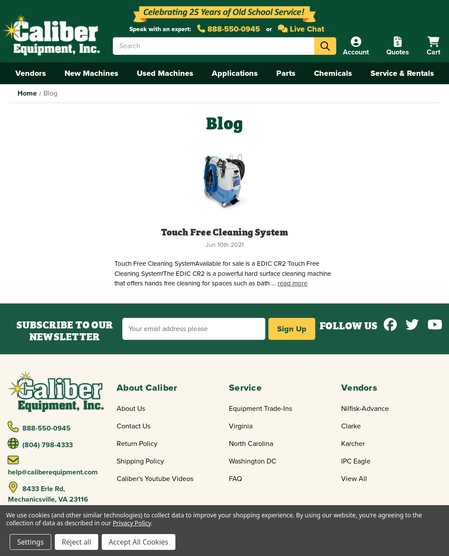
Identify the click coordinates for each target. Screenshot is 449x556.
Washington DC (252, 461)
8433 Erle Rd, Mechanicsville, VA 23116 (48, 493)
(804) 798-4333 (40, 443)
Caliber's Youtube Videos (155, 478)
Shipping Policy (140, 461)
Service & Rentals (402, 73)
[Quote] (398, 46)
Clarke (351, 426)
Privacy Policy (132, 523)
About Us (131, 408)
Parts (286, 73)
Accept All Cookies (138, 542)
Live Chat (301, 29)
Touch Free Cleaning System (224, 231)
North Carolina (251, 443)
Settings (30, 542)
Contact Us (133, 426)
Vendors (30, 73)
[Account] (356, 46)
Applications (235, 73)
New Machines (91, 73)
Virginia (241, 426)
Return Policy (137, 443)
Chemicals (333, 73)
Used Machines (165, 73)
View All (354, 478)
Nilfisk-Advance (365, 408)
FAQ (235, 478)
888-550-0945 (228, 29)
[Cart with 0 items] (433, 46)
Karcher (353, 443)
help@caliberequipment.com (53, 466)
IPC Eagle (356, 461)
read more (292, 283)
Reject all (76, 542)
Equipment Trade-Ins (260, 408)
